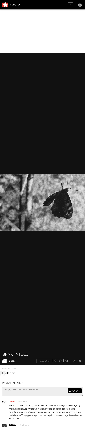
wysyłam (74, 390)
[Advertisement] (42, 31)
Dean (12, 360)
